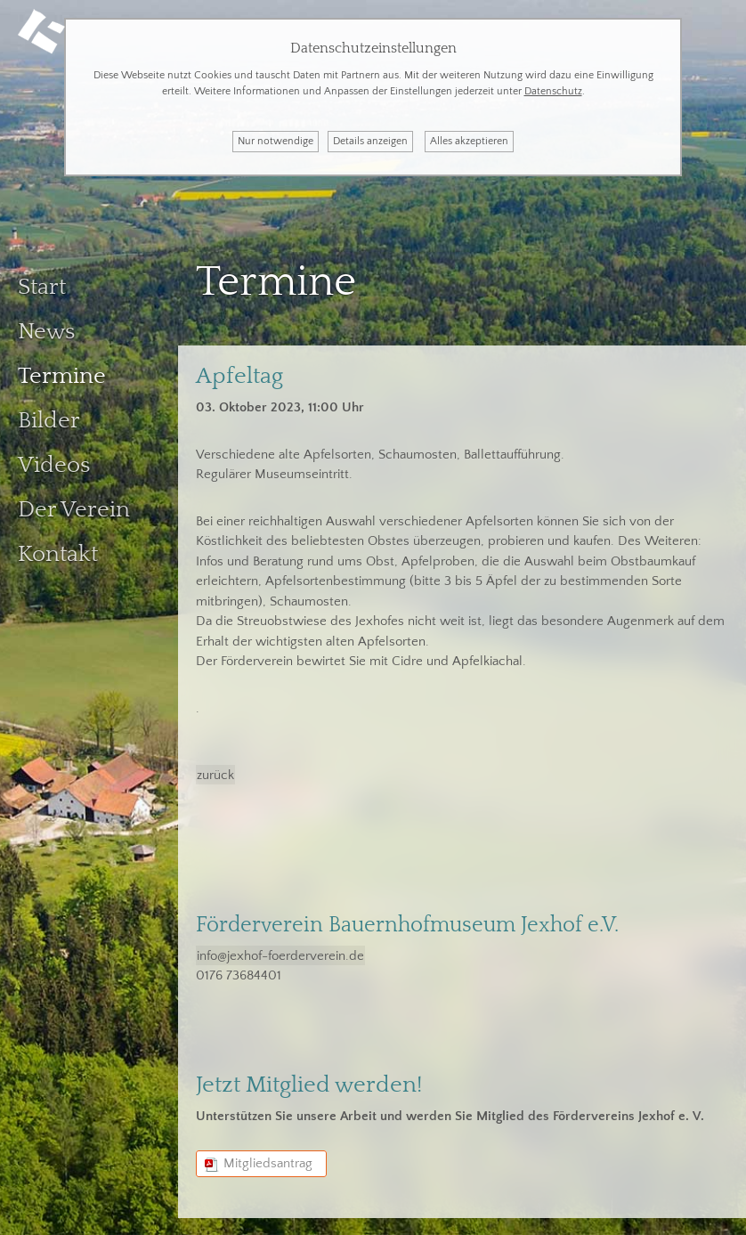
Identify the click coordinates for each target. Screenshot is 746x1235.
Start (42, 279)
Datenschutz (553, 91)
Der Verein (74, 502)
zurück (215, 767)
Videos (54, 457)
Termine (62, 368)
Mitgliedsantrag (267, 1155)
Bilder (49, 413)
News (46, 324)
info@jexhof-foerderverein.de (280, 947)
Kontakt (58, 546)
